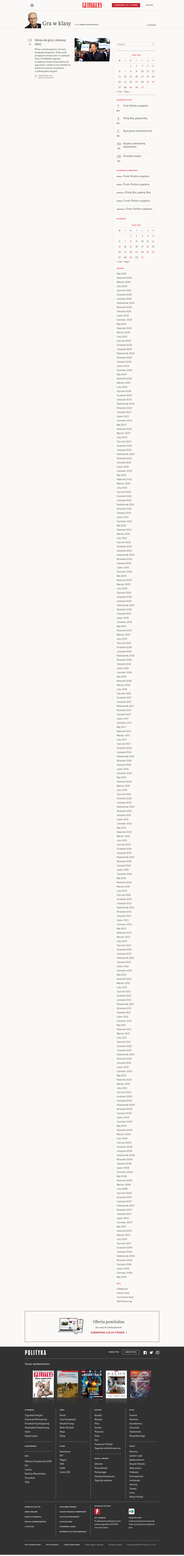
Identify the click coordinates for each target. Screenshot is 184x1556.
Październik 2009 (126, 1105)
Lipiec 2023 (123, 416)
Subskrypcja (131, 1353)
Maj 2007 (122, 1227)
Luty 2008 (122, 1189)
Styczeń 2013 (124, 945)
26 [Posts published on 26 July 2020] (153, 82)
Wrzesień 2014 (124, 861)
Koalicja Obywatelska (35, 1474)
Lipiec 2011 (122, 1017)
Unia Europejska (68, 1419)
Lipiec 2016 (123, 769)
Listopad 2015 (124, 803)
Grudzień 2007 (124, 1197)
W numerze (29, 1410)
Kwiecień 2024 (124, 379)
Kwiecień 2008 (124, 1180)
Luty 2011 (122, 1038)
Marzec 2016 (123, 786)
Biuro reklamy (31, 1512)
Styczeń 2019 (124, 643)
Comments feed (125, 1297)
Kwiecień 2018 (124, 681)
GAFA (62, 1468)
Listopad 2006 (124, 1252)
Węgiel (63, 1460)
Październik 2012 (125, 958)
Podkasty (133, 1472)
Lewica (28, 1469)
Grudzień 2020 (124, 546)
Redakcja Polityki (32, 1507)
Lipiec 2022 (123, 467)
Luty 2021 (122, 538)
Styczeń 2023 (124, 442)
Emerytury (65, 1451)
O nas (132, 1493)
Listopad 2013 (124, 903)
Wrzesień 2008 (124, 1159)
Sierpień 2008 (124, 1164)
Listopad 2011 (124, 1000)
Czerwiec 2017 (124, 723)
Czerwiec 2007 (124, 1222)
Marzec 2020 (124, 584)
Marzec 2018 (123, 685)
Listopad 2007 (124, 1201)
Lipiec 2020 (123, 567)
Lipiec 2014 (123, 870)
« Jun (119, 92)
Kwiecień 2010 (124, 1080)
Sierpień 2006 (124, 1264)
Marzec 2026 (123, 282)
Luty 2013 (122, 941)
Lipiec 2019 (123, 618)
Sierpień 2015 (124, 815)
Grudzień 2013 (124, 899)
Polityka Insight (52, 1545)
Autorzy (133, 1484)
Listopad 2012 (124, 954)
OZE (62, 1464)
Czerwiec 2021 (124, 521)
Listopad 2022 (124, 450)
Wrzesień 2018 (124, 660)
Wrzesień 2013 (124, 912)
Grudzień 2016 (124, 748)
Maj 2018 (121, 677)
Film (97, 1423)
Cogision (93, 1545)
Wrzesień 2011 (124, 1008)
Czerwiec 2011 (124, 1021)
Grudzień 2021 (124, 496)
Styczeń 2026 (124, 290)
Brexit (63, 1415)
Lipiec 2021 (123, 517)
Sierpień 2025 (124, 311)
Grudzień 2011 (124, 996)
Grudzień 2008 (124, 1147)
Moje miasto (135, 1468)
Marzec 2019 (123, 635)
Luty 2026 (122, 286)
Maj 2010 (121, 1075)
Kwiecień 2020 (124, 580)
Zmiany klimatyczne (105, 1476)
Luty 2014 (122, 891)
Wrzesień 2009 (124, 1109)
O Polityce (29, 1527)
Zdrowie (99, 1464)
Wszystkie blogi (137, 1436)
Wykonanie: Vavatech (115, 1545)
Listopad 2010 (124, 1050)
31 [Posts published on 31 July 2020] (142, 87)
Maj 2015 (121, 828)
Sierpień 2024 (124, 362)
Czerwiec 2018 (124, 672)
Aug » (127, 92)
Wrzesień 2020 (124, 559)
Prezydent (30, 1478)
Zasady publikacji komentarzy (73, 1512)
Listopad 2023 (124, 400)
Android (102, 1518)
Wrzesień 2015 (124, 811)
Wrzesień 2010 (124, 1059)
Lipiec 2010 (123, 1067)
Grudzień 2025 (124, 295)
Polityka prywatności (69, 1517)
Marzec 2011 (123, 1033)
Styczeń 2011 (124, 1042)
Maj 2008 (122, 1176)
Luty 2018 (122, 689)
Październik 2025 (125, 303)
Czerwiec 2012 (124, 971)
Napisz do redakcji (33, 1517)
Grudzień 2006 (124, 1248)
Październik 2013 (125, 908)
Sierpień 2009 (124, 1113)
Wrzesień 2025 (124, 307)
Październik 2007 (126, 1206)
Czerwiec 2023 (124, 421)
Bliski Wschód (67, 1427)
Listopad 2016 (124, 752)
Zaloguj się (122, 1289)
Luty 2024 (122, 387)
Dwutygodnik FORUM (33, 1545)
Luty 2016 (122, 790)
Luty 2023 (122, 437)
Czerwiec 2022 (124, 471)
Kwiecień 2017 (124, 731)
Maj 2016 (121, 777)
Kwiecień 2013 (124, 933)
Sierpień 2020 (124, 563)
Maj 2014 (121, 878)
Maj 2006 (122, 1277)
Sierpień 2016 (124, 765)
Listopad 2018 (124, 651)
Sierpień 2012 (124, 962)
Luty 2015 (122, 840)
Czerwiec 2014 (124, 874)
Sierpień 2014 (124, 866)
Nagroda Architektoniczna (108, 1448)
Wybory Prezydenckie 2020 (38, 1461)
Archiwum (134, 1480)
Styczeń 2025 (124, 341)
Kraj (27, 1456)
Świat (62, 1410)
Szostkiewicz (135, 1423)
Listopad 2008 (124, 1151)
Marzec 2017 (123, 735)
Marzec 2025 (123, 332)
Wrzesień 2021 (124, 509)
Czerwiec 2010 (124, 1071)
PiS (26, 1465)
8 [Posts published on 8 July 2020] (130, 71)
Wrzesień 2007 (124, 1210)
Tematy (133, 1489)
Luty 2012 (122, 987)
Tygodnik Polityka (34, 1415)
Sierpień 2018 (124, 664)
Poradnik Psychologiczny (37, 1423)
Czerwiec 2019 (124, 622)
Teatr (97, 1436)
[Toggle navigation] (32, 5)
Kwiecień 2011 (124, 1029)
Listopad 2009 (124, 1101)
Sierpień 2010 (124, 1063)
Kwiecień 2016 (124, 782)
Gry (96, 1440)
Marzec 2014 (123, 887)
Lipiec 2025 (123, 316)
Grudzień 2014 (124, 849)
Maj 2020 (122, 576)
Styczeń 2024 (124, 391)
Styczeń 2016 (124, 794)
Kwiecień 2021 (124, 530)
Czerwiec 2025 (124, 320)
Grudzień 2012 (124, 950)
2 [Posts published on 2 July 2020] (136, 66)
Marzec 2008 (124, 1185)
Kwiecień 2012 (124, 979)
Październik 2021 (125, 505)
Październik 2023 (126, 404)
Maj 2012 (121, 975)
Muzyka (98, 1419)
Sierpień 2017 (124, 714)
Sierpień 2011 (124, 1012)
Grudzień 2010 (124, 1046)
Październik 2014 (125, 857)
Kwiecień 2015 (124, 832)
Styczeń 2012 (124, 991)
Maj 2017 (121, 727)
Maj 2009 (122, 1126)
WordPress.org (124, 1301)
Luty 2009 (122, 1138)
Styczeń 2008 (124, 1193)
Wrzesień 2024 (124, 358)
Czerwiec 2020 (124, 572)
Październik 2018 (125, 656)
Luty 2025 (122, 337)
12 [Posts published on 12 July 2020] (153, 71)
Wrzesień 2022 (124, 458)
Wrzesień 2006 (124, 1260)
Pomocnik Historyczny (36, 1419)
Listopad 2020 (124, 551)
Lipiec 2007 (123, 1218)
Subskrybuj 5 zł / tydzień (126, 5)
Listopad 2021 (124, 500)
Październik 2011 (125, 1004)
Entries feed (123, 1293)
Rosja (62, 1432)
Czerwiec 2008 (124, 1172)
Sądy (27, 1482)
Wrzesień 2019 (124, 609)
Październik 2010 (125, 1054)
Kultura (98, 1410)
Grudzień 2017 (124, 698)
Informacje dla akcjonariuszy (73, 1532)
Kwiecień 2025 (124, 328)
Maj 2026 (121, 274)
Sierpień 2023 (124, 412)
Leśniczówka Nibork (72, 1545)
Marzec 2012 (123, 983)
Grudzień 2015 (124, 798)
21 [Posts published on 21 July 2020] (125, 82)
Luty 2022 (122, 488)
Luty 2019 (122, 639)
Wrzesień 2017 (124, 710)
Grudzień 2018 (124, 647)
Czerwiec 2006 (124, 1273)
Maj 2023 (121, 425)
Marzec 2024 (123, 383)
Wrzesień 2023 (124, 408)
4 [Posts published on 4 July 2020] (147, 66)
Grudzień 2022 (124, 446)
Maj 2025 (121, 324)
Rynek (62, 1447)
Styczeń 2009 (124, 1143)
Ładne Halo (100, 1545)
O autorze (151, 25)
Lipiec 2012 (123, 966)
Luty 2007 (122, 1239)
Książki (98, 1415)
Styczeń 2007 (124, 1243)
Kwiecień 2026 (124, 278)
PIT (61, 1456)
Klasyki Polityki (137, 1464)
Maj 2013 (121, 929)
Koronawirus (31, 1447)
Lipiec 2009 (123, 1117)
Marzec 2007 (124, 1235)
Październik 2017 (125, 706)
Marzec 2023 (123, 433)
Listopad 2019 (124, 601)
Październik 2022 (125, 454)
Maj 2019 (121, 626)
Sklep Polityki (136, 1497)
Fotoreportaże (136, 1476)
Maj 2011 (121, 1025)
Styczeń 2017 (124, 744)
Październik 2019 (125, 605)
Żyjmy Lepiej (31, 1436)
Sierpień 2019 (124, 614)
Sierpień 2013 (124, 916)
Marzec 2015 (123, 836)
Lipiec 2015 (123, 819)
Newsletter (114, 1353)
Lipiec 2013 (123, 920)
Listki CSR (65, 1472)
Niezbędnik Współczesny (37, 1427)
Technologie (100, 1472)
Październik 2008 (126, 1155)
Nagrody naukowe (103, 1480)
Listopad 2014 (124, 853)
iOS (95, 1518)
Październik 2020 (126, 555)
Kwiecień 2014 (124, 882)
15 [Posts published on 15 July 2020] (131, 77)
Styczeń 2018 (124, 693)
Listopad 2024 (124, 349)
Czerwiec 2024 (124, 370)
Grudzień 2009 (124, 1096)
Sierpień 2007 (124, 1214)
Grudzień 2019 (124, 597)
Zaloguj (149, 5)
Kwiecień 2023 (124, 429)
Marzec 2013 (123, 937)
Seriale (98, 1427)
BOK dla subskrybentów (35, 1522)
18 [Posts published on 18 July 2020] (147, 77)
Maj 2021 (121, 525)
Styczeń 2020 (124, 593)
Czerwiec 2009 (124, 1122)
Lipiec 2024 (123, 366)
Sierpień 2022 (124, 463)
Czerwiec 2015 (124, 824)
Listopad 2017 (124, 702)
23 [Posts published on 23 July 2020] (136, 82)
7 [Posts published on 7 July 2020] (125, 71)
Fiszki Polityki (135, 1518)
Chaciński (134, 1427)
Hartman (133, 1419)
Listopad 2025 (124, 299)
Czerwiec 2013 (124, 924)
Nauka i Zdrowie (102, 1459)
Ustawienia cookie (68, 1527)
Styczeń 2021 (124, 542)
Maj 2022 (121, 475)
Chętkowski (135, 1432)
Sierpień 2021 (124, 513)
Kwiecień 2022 (124, 479)
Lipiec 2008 (123, 1168)
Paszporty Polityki (104, 1444)
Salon (27, 1432)
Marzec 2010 (123, 1084)
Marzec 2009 (124, 1134)
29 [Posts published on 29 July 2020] (130, 87)
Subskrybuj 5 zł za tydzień (107, 1333)
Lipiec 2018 (123, 668)
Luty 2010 (122, 1088)
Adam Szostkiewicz (46, 78)
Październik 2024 (126, 353)
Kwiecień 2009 (124, 1130)
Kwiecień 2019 (124, 630)
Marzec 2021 (123, 534)
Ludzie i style (135, 1456)
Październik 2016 (125, 756)
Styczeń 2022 (124, 492)
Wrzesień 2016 (124, 761)
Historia (133, 1451)
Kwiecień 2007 (124, 1231)
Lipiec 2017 (123, 719)
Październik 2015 (125, 807)
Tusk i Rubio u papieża (136, 176)
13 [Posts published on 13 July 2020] (119, 77)
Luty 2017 (122, 740)
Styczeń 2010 (124, 1092)
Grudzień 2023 (124, 395)
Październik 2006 (126, 1256)
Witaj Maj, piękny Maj (138, 193)
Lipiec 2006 (123, 1269)
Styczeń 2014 (124, 895)
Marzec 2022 (123, 484)
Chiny (62, 1436)
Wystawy (99, 1432)
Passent (133, 1415)
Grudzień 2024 (124, 345)
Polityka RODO (66, 1522)
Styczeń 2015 (124, 845)
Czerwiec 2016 (124, 773)
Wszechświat (101, 1468)
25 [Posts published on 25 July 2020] (147, 82)
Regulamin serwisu (68, 1507)
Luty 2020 (122, 588)
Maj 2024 (121, 374)
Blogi (131, 1410)
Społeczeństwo (136, 1460)
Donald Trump (67, 1423)
